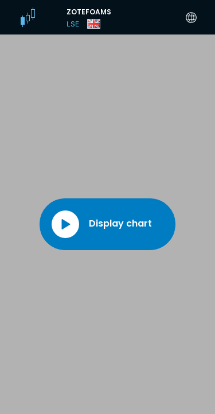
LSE (73, 24)
